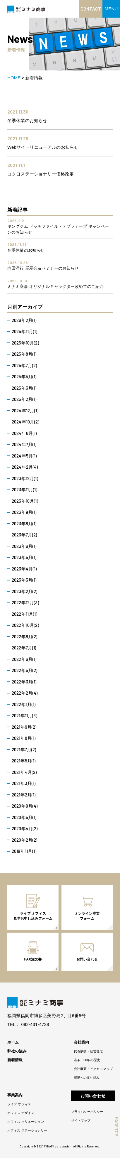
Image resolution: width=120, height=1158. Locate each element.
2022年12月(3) (25, 602)
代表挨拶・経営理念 (88, 1051)
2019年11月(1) (24, 851)
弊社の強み (17, 1051)
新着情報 (15, 1060)
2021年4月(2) (24, 772)
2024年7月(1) (24, 444)
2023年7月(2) (24, 534)
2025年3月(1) (24, 388)
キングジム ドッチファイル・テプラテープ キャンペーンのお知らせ (58, 229)
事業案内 (15, 1095)
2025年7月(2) (24, 365)
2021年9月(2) (24, 727)
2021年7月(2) (24, 749)
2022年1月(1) (24, 704)
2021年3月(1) (24, 783)
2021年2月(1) (24, 794)
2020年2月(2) (24, 840)
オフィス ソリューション (25, 1121)
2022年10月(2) (25, 625)
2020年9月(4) (25, 805)
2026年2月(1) (24, 320)
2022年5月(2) (24, 670)
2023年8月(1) (24, 523)
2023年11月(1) (24, 489)
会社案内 (81, 1042)
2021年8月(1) (24, 738)
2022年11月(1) (24, 614)
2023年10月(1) (25, 501)
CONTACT (90, 8)
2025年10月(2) (25, 342)
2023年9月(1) (24, 512)
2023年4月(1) (24, 568)
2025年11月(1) (24, 331)
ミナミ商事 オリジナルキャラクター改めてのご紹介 (55, 286)
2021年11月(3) (24, 715)
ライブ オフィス (19, 1104)
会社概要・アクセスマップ (93, 1069)
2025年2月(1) (24, 399)
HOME (14, 77)
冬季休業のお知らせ (25, 250)
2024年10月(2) (25, 421)
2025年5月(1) (24, 376)
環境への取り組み (87, 1077)
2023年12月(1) (25, 478)
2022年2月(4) (25, 693)
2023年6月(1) (24, 546)
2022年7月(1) (24, 647)
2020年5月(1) (24, 817)
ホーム (13, 1042)
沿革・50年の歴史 (87, 1060)
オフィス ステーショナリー (27, 1130)
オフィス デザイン (20, 1113)
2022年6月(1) (24, 659)
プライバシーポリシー (87, 1111)
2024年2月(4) (25, 467)
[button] (111, 9)
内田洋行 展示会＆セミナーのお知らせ (43, 268)
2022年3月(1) (24, 681)
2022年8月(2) (24, 636)
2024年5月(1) (24, 455)
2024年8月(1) (24, 433)
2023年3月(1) (24, 580)
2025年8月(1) (24, 354)
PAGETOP (116, 1126)
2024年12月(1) (25, 410)
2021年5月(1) (24, 760)
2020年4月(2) (25, 828)
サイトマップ (81, 1120)
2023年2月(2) (24, 591)
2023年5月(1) (24, 557)
